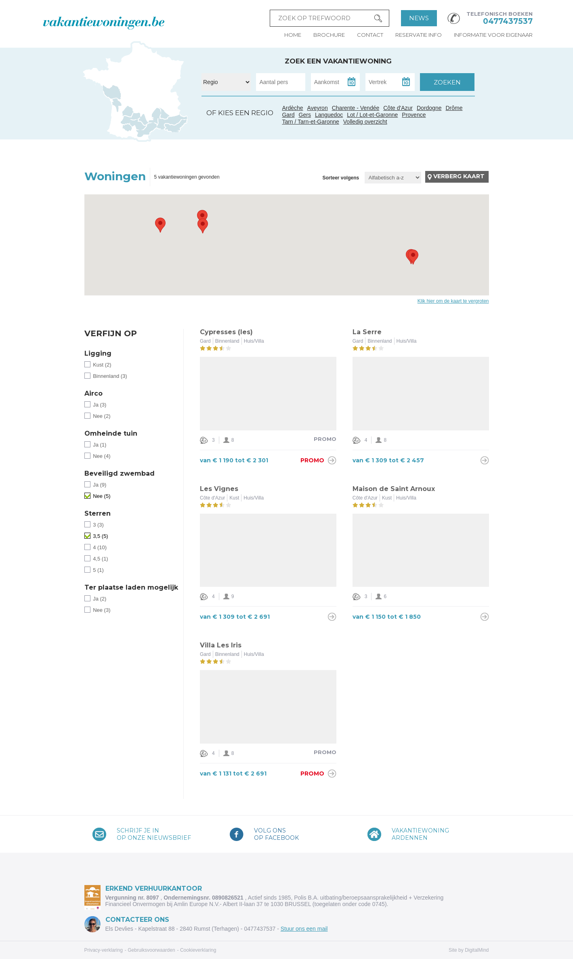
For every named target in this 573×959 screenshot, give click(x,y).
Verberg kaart (459, 176)
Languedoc (146, 130)
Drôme (454, 108)
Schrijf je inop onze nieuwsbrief (154, 834)
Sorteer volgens (340, 178)
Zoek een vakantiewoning (338, 61)
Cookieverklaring (198, 950)
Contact (370, 35)
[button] (160, 225)
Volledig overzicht (365, 121)
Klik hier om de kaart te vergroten (453, 301)
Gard (154, 121)
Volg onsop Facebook (276, 834)
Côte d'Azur (176, 125)
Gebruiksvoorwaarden (151, 950)
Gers (124, 121)
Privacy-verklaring (103, 950)
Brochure (329, 35)
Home (292, 35)
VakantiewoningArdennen (420, 834)
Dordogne (429, 108)
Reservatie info (418, 35)
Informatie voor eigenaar (493, 35)
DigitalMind (477, 950)
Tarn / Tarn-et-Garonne (138, 124)
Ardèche (156, 112)
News (419, 18)
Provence (414, 115)
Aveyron (317, 108)
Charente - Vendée (113, 99)
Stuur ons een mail (304, 928)
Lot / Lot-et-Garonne (372, 115)
